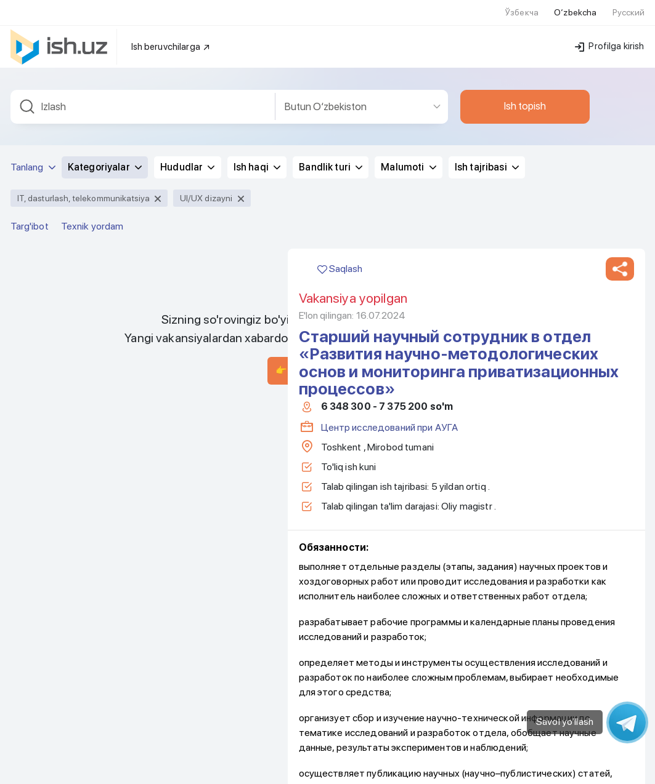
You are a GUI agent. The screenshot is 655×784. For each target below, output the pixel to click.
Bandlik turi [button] (330, 160)
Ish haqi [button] (257, 160)
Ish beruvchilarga (171, 39)
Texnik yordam (92, 219)
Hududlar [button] (187, 160)
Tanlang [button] (32, 160)
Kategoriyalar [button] (105, 160)
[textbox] (142, 99)
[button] (620, 261)
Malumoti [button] (408, 160)
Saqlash (339, 261)
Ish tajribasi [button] (487, 160)
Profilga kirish (609, 38)
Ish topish (525, 98)
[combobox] (142, 99)
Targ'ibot (29, 219)
